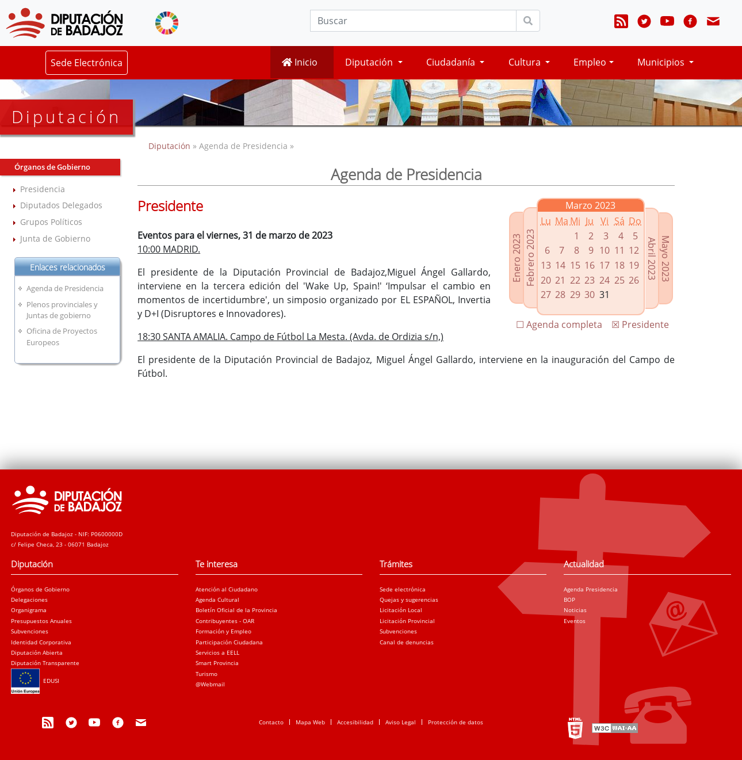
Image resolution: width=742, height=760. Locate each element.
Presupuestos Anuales (41, 621)
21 (560, 280)
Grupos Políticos (51, 221)
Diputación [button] (370, 62)
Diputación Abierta (37, 652)
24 (604, 280)
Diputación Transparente (45, 663)
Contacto (271, 722)
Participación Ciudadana (229, 642)
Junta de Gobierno (55, 238)
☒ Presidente (640, 324)
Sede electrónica (403, 589)
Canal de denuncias (407, 642)
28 (560, 294)
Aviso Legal (400, 722)
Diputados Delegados (61, 205)
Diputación (170, 145)
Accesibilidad (355, 722)
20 (546, 280)
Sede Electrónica (87, 62)
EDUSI (35, 681)
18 (619, 265)
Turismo (206, 674)
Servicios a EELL (217, 652)
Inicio (300, 62)
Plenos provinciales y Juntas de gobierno (62, 309)
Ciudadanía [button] (451, 62)
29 (575, 294)
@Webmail (210, 684)
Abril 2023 (651, 258)
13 (546, 265)
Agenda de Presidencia (65, 288)
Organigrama (29, 610)
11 (619, 250)
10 (604, 250)
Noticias (575, 610)
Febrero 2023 (530, 258)
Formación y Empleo (223, 631)
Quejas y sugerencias (409, 599)
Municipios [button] (662, 62)
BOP (569, 599)
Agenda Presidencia (591, 589)
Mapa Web (310, 722)
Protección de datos (455, 722)
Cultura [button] (525, 62)
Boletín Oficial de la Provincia (236, 610)
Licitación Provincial (407, 621)
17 (604, 265)
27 (546, 294)
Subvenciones (29, 631)
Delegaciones (29, 599)
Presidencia (42, 189)
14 (560, 265)
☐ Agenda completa (559, 324)
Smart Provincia (217, 663)
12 (634, 250)
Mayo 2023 (665, 258)
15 (575, 265)
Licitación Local (401, 610)
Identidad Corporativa (41, 642)
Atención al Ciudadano (227, 589)
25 (619, 280)
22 (575, 280)
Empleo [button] (589, 62)
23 (589, 280)
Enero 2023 (516, 258)
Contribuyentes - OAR (225, 621)
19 (634, 265)
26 (634, 280)
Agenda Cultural (217, 599)
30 (589, 294)
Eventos (575, 621)
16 (589, 265)
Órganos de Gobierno (40, 589)
